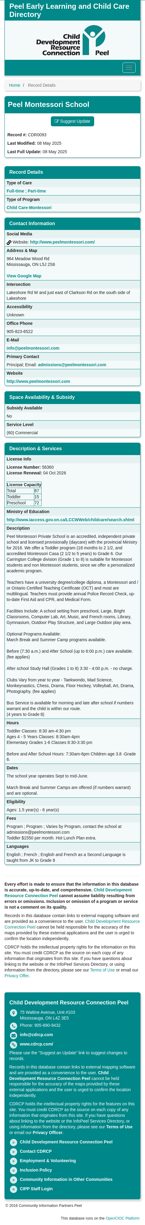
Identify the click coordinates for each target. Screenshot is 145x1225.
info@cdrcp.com (36, 1034)
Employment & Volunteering (48, 1160)
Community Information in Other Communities (66, 1179)
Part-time (37, 191)
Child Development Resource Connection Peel (66, 1141)
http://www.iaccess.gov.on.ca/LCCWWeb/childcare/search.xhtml (70, 519)
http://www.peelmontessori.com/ (62, 242)
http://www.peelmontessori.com (38, 381)
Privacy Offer (17, 975)
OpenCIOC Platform (123, 1218)
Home (14, 85)
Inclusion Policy (36, 1170)
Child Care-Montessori (29, 207)
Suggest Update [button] (72, 121)
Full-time (15, 191)
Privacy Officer (48, 1132)
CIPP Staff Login (36, 1188)
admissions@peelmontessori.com (72, 364)
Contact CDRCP (36, 1151)
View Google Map (24, 275)
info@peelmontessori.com (33, 348)
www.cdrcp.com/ (36, 1044)
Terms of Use (102, 970)
